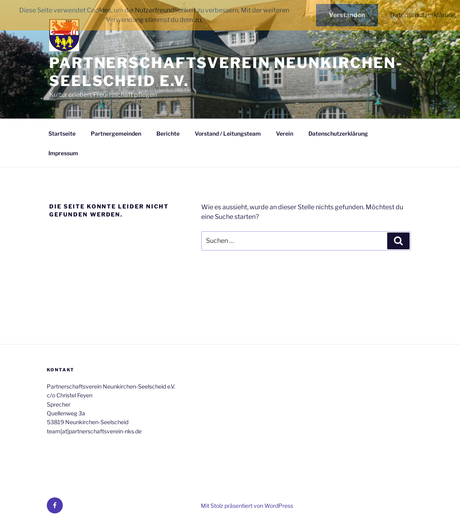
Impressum (63, 153)
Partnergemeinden (116, 133)
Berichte (168, 133)
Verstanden (347, 15)
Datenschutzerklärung (338, 133)
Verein (284, 133)
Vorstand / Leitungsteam (228, 133)
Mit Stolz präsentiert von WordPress (247, 505)
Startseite (62, 133)
